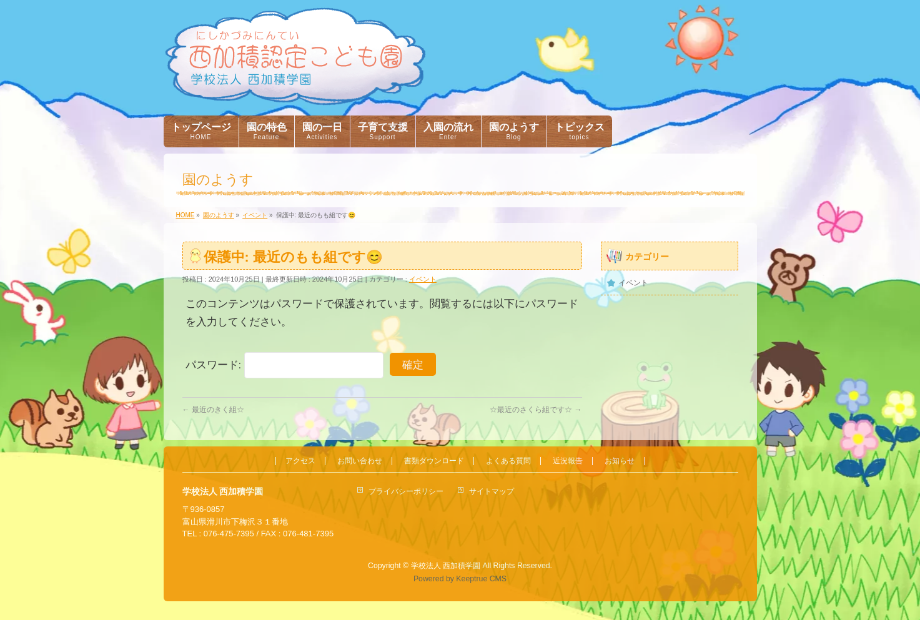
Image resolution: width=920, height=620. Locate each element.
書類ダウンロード (434, 461)
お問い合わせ (359, 461)
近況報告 (568, 461)
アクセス (300, 461)
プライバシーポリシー (405, 491)
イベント (423, 279)
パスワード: (284, 365)
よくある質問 (508, 461)
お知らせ (620, 461)
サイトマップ (491, 491)
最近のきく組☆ (213, 409)
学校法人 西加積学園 (445, 565)
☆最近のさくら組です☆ (535, 409)
